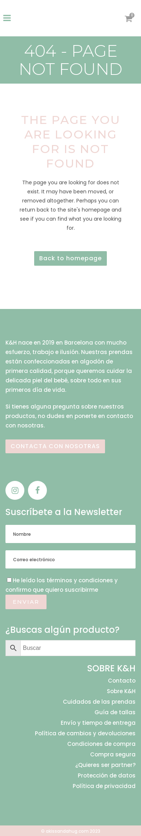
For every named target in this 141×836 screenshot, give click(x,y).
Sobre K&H (121, 691)
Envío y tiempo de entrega (98, 723)
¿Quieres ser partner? (105, 765)
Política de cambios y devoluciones (85, 733)
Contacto (122, 681)
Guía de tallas (115, 712)
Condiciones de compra (101, 744)
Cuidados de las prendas (99, 702)
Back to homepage (70, 258)
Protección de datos (107, 775)
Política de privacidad (104, 786)
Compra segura (113, 754)
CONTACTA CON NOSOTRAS (55, 446)
